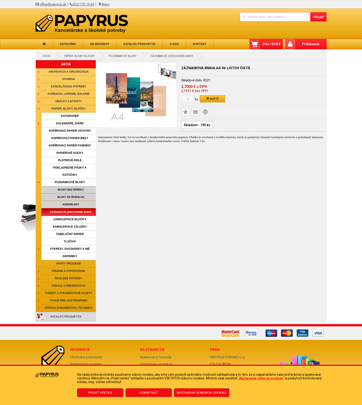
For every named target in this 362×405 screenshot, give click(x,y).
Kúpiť (212, 99)
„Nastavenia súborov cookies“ (261, 378)
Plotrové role (70, 160)
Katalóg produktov (140, 44)
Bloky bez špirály (71, 189)
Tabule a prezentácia (68, 285)
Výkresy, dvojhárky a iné (70, 248)
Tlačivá (70, 241)
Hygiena (68, 79)
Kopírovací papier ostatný (70, 130)
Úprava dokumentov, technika (68, 308)
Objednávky (99, 44)
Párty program (68, 263)
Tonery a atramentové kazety (68, 293)
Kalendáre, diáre (70, 123)
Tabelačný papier (70, 234)
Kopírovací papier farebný (70, 145)
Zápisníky (69, 256)
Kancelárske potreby (68, 86)
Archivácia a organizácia (68, 71)
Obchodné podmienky (86, 357)
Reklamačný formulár (156, 357)
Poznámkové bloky (122, 56)
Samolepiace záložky (70, 226)
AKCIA (66, 64)
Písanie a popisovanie (68, 271)
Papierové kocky (70, 153)
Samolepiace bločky (69, 219)
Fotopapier (70, 116)
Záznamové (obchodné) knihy (171, 56)
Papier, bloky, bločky (79, 56)
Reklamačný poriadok (86, 364)
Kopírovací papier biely (69, 138)
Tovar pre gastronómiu (68, 300)
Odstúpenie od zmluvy (156, 364)
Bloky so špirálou (70, 197)
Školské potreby (68, 278)
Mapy (106, 4)
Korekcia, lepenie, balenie (68, 93)
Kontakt (199, 44)
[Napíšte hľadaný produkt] (275, 16)
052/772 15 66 (83, 4)
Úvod (46, 56)
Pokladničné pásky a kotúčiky (69, 171)
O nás (174, 44)
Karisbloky (71, 204)
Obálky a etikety (68, 101)
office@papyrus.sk (52, 4)
